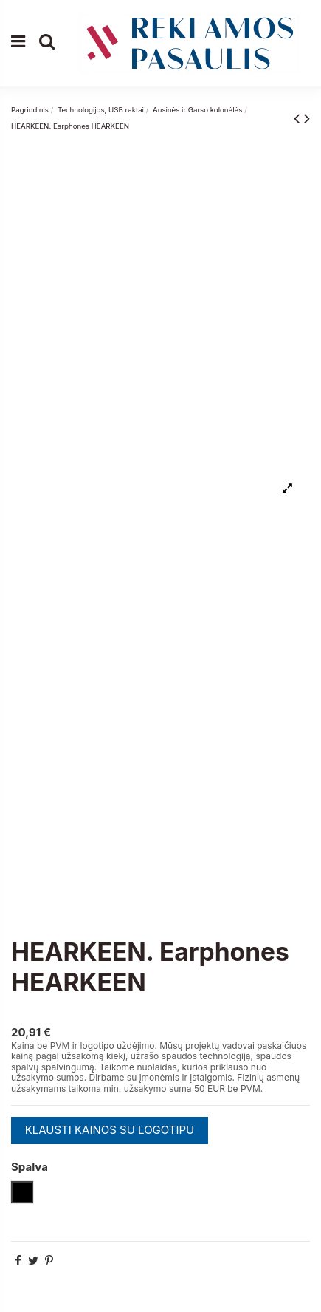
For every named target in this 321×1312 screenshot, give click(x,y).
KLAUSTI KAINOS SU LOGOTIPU (110, 1130)
